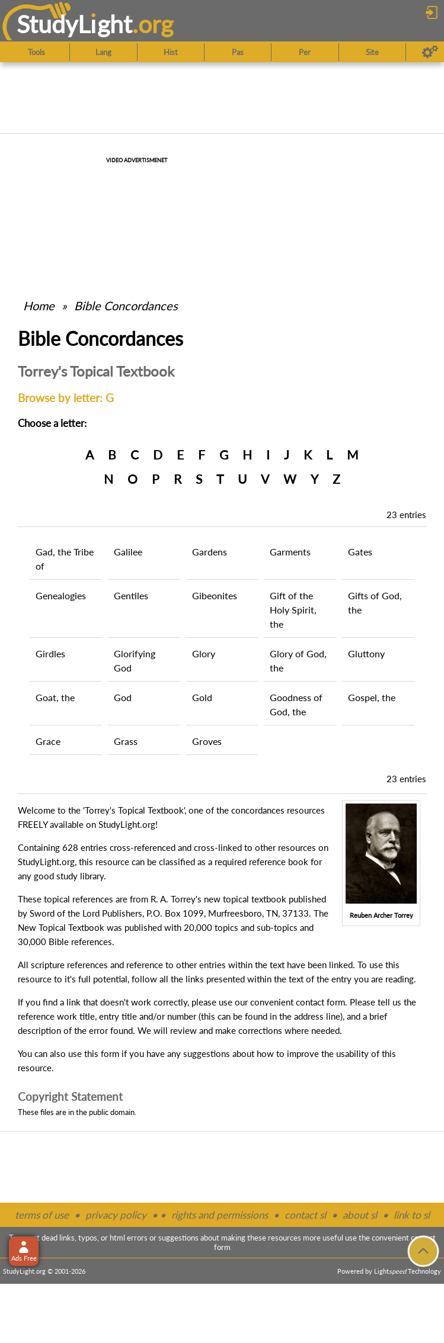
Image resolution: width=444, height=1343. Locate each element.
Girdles (50, 653)
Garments (290, 551)
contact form (320, 1002)
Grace (48, 741)
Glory (203, 653)
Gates (360, 551)
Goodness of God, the (296, 704)
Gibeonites (214, 595)
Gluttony (366, 653)
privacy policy (115, 1215)
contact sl (305, 1215)
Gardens (209, 551)
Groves (207, 741)
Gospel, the (371, 697)
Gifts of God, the (375, 602)
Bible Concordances (126, 305)
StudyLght (74, 23)
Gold (202, 697)
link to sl (412, 1215)
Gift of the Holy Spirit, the (293, 609)
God (123, 697)
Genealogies (61, 595)
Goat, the (55, 697)
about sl (360, 1215)
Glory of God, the (298, 660)
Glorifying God (134, 660)
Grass (126, 741)
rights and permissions (219, 1215)
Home (39, 305)
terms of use (42, 1215)
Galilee (128, 551)
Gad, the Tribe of (65, 558)
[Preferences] (430, 52)
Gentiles (131, 595)
